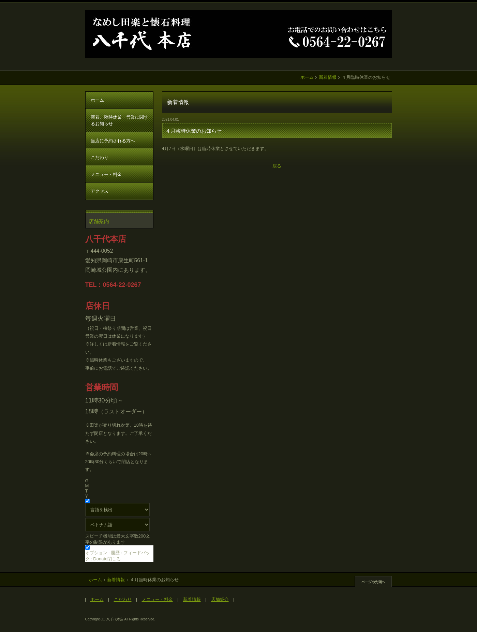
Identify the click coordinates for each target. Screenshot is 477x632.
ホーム (307, 77)
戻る (276, 165)
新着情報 (328, 77)
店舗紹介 (220, 599)
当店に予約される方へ (113, 140)
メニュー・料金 (106, 174)
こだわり (99, 157)
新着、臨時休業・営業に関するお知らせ (119, 121)
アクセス (99, 191)
